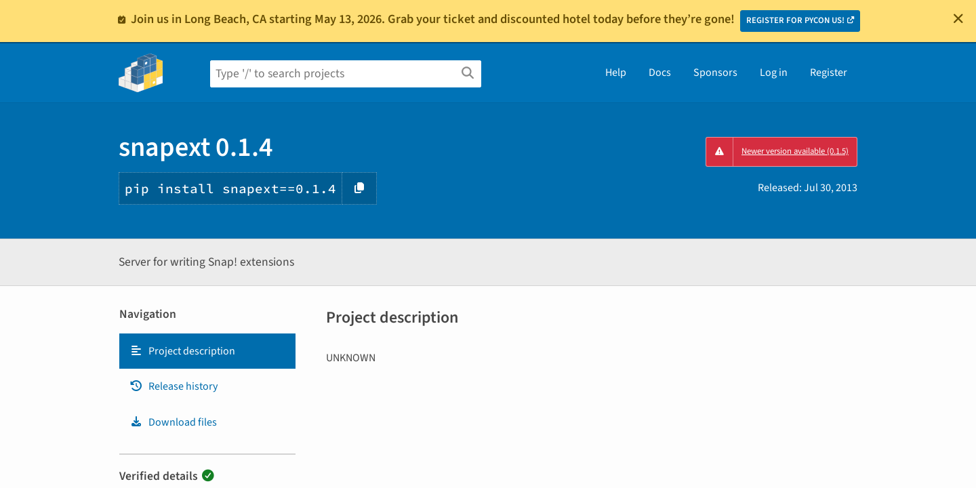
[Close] (958, 18)
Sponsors (715, 72)
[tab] (207, 351)
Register (828, 72)
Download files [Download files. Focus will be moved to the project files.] (173, 422)
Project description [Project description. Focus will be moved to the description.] (182, 351)
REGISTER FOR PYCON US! (795, 20)
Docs (660, 72)
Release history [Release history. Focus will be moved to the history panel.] (173, 386)
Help (615, 72)
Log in (774, 72)
